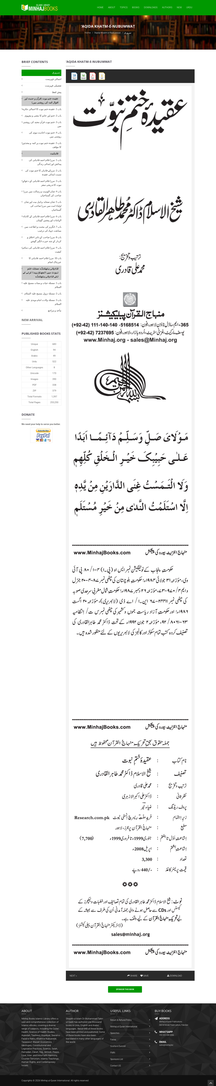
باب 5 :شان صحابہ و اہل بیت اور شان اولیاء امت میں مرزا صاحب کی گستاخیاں (42, 205)
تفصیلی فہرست (53, 85)
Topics (124, 7)
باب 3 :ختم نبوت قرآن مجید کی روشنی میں (42, 124)
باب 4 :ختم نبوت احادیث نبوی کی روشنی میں (45, 134)
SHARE (132, 975)
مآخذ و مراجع (54, 310)
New (179, 7)
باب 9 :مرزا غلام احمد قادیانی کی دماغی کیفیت (41, 249)
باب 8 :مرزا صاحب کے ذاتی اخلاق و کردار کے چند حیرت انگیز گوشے (44, 239)
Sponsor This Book (125, 989)
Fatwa (113, 1039)
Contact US (115, 1065)
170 (54, 373)
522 (54, 361)
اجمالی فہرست (53, 79)
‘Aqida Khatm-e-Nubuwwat (107, 32)
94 (54, 350)
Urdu (189, 7)
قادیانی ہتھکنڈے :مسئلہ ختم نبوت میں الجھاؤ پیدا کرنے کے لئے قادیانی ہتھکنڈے (40, 272)
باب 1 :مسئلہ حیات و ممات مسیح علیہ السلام (42, 285)
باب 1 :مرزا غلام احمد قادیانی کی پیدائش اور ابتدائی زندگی (45, 162)
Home (100, 7)
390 (54, 379)
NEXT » (73, 975)
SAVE (144, 975)
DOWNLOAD (174, 975)
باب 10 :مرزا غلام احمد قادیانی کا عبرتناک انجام (45, 260)
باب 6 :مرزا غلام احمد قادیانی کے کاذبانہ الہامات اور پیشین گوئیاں (41, 218)
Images (34, 379)
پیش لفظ (56, 92)
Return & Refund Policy (121, 1020)
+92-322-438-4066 (166, 1035)
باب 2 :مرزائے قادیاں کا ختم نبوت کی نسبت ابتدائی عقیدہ (43, 172)
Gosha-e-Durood (118, 1046)
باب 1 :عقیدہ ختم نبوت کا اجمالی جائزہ (41, 109)
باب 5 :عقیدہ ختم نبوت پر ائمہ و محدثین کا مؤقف (41, 145)
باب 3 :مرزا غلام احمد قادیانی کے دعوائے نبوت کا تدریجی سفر (41, 183)
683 (54, 344)
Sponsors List (116, 1059)
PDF (34, 385)
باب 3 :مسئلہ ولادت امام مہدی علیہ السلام (43, 302)
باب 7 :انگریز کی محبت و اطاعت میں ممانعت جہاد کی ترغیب (42, 228)
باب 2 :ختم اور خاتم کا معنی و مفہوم (43, 115)
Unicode (34, 373)
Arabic (34, 355)
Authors (167, 7)
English (34, 350)
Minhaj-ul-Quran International (123, 1026)
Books (135, 7)
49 (54, 355)
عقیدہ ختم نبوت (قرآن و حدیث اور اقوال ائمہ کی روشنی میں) (41, 100)
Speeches (114, 1033)
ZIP (34, 390)
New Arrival (32, 320)
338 (54, 385)
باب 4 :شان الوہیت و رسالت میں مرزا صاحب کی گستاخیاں (42, 193)
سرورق (56, 72)
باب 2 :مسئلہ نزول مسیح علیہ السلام (42, 293)
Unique (34, 344)
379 (54, 390)
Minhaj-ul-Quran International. (55, 1080)
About (111, 7)
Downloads (151, 7)
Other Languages (34, 367)
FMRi (112, 1052)
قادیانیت (54, 153)
